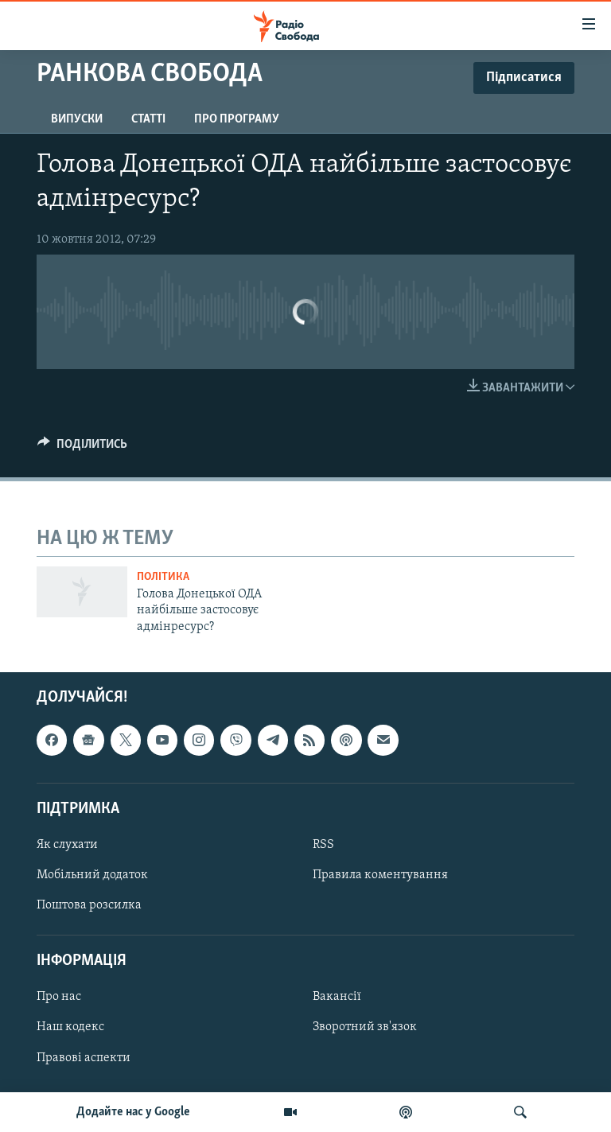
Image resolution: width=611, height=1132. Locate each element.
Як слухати (67, 844)
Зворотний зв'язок (365, 1027)
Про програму (236, 119)
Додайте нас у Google (133, 1112)
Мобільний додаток (92, 875)
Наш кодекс (70, 1027)
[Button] (82, 448)
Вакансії (337, 997)
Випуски (77, 119)
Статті (148, 119)
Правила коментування (380, 875)
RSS (323, 844)
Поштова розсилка (89, 905)
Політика (163, 577)
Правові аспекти (83, 1058)
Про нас (59, 997)
